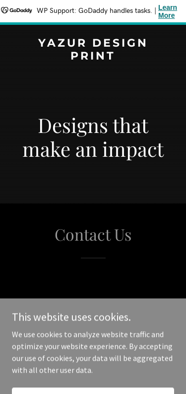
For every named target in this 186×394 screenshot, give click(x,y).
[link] (93, 57)
